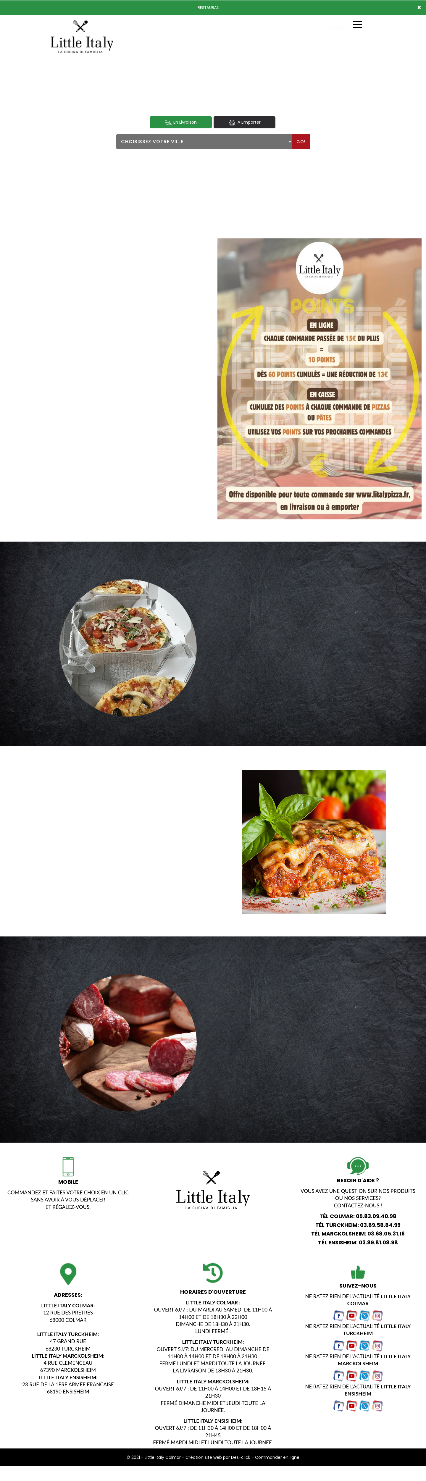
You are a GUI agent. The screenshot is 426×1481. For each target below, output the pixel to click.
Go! (301, 142)
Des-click (240, 1457)
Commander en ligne (277, 1457)
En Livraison (180, 122)
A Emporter (244, 122)
